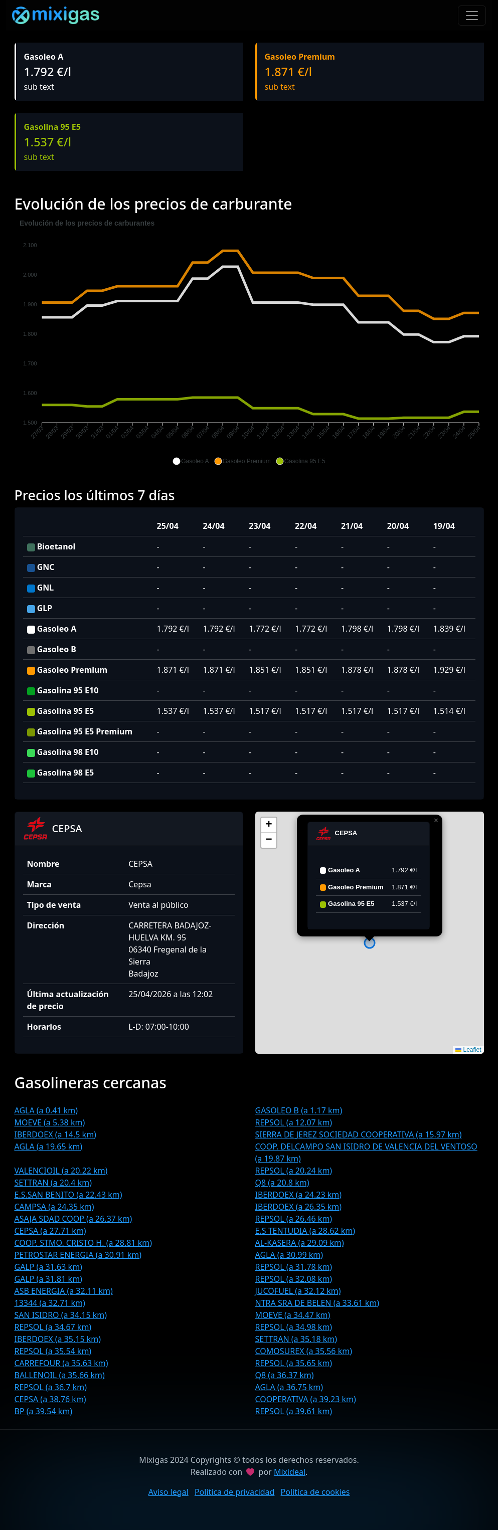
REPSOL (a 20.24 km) (294, 1170)
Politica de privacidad (235, 1491)
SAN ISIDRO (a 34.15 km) (61, 1314)
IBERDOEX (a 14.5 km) (55, 1134)
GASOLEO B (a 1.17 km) (299, 1110)
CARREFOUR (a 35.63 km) (61, 1363)
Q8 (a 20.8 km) (282, 1182)
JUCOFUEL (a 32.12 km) (298, 1290)
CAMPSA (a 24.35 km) (54, 1206)
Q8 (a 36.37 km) (284, 1375)
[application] (249, 342)
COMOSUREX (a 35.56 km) (303, 1351)
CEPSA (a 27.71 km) (50, 1230)
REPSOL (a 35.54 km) (53, 1351)
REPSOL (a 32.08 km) (294, 1278)
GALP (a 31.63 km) (48, 1266)
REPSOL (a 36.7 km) (51, 1387)
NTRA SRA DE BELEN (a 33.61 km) (317, 1302)
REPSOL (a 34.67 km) (53, 1326)
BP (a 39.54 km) (44, 1411)
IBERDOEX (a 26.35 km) (298, 1206)
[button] (191, 461)
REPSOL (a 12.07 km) (294, 1122)
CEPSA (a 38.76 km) (50, 1399)
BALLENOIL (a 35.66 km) (60, 1375)
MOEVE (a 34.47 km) (292, 1314)
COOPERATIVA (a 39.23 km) (305, 1399)
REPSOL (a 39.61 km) (294, 1411)
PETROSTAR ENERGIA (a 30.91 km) (78, 1254)
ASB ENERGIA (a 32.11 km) (64, 1290)
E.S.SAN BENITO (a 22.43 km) (68, 1194)
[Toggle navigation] (472, 16)
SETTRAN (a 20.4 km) (53, 1182)
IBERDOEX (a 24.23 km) (298, 1194)
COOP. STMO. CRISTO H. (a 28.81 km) (83, 1242)
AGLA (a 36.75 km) (289, 1387)
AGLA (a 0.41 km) (46, 1110)
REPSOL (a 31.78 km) (294, 1266)
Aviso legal (168, 1491)
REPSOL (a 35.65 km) (294, 1363)
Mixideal (289, 1471)
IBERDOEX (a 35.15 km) (58, 1339)
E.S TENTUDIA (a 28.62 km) (305, 1230)
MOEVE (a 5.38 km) (50, 1122)
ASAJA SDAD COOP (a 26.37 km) (73, 1218)
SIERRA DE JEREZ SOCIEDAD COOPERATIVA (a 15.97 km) (358, 1134)
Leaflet (468, 1049)
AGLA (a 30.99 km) (289, 1254)
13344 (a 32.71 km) (50, 1302)
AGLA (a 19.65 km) (49, 1146)
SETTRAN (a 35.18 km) (296, 1339)
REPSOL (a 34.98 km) (294, 1326)
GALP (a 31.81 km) (48, 1278)
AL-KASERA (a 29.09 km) (299, 1242)
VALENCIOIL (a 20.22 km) (61, 1170)
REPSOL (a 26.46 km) (294, 1218)
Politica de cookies (315, 1491)
